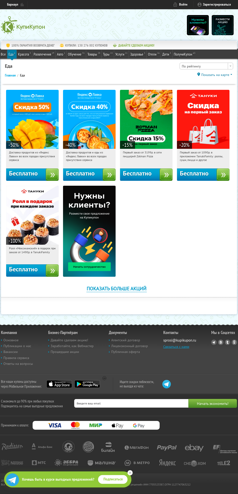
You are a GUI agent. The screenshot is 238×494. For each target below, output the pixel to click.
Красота (24, 54)
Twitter (227, 342)
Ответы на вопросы (18, 363)
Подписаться (113, 479)
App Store (59, 384)
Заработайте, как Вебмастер (72, 346)
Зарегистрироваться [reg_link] (217, 4)
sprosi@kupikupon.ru (179, 340)
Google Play (87, 384)
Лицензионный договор (129, 346)
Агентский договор (125, 340)
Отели (154, 54)
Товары (93, 54)
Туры (108, 54)
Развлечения (44, 54)
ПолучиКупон (184, 54)
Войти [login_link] (183, 4)
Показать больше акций (116, 288)
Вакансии (10, 352)
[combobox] (206, 66)
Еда (12, 54)
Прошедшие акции (65, 352)
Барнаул (12, 4)
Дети (166, 54)
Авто (61, 54)
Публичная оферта (125, 352)
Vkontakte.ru (220, 342)
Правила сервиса (16, 358)
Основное (10, 340)
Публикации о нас (17, 346)
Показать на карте (215, 75)
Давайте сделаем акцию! (69, 340)
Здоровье (137, 54)
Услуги (121, 54)
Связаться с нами (176, 346)
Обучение (76, 54)
